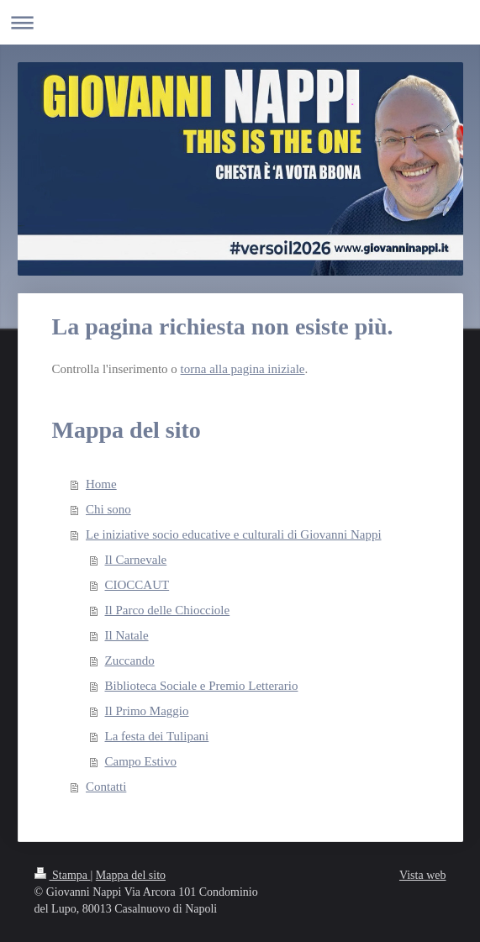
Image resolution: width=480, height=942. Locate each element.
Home (101, 484)
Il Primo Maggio (147, 711)
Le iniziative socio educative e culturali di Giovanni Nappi (234, 534)
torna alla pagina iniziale (243, 369)
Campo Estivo (141, 761)
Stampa (62, 875)
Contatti (106, 786)
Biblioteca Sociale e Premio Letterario (201, 685)
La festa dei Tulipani (157, 736)
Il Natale (127, 635)
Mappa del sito (131, 875)
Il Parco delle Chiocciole (167, 610)
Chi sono (108, 509)
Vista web (422, 875)
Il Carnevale (136, 559)
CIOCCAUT (137, 585)
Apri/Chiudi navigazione (240, 22)
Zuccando (130, 660)
